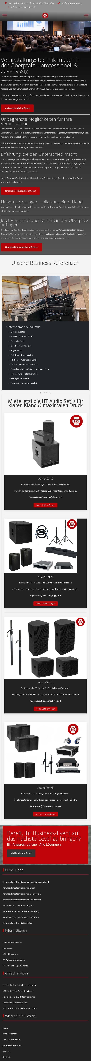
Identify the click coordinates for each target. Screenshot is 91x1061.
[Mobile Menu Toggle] (5, 15)
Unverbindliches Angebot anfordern (21, 247)
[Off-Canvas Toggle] (86, 15)
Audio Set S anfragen (45, 505)
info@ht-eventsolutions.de (23, 7)
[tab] (40, 45)
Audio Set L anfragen (45, 709)
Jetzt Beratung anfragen (21, 853)
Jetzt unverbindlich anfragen (17, 108)
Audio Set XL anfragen (46, 814)
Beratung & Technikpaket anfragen (20, 191)
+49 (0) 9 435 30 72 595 (71, 3)
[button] (45, 444)
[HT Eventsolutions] (45, 15)
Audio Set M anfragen (45, 603)
